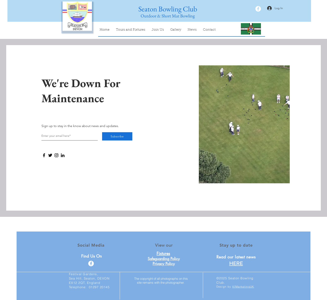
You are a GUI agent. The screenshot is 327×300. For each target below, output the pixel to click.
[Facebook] (44, 155)
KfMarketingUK (243, 286)
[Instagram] (56, 155)
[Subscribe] (117, 136)
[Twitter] (50, 155)
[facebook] (258, 9)
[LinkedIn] (62, 155)
